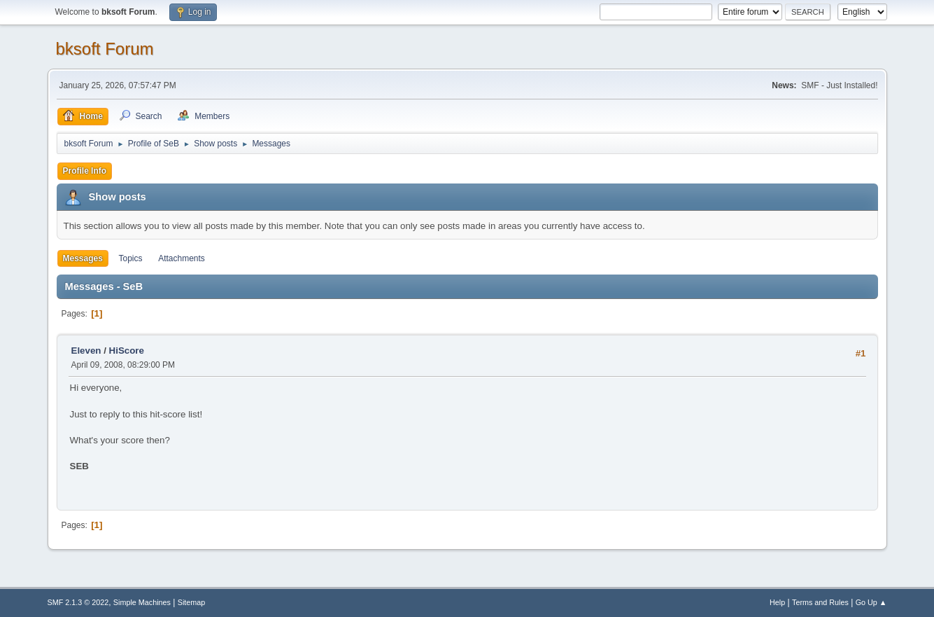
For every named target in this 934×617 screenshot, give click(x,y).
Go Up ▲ (871, 602)
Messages (83, 258)
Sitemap (192, 602)
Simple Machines (142, 602)
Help (777, 602)
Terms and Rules (820, 602)
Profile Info (85, 171)
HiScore (126, 350)
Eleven (86, 350)
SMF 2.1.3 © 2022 (78, 602)
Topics (131, 258)
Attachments (181, 258)
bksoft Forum (105, 48)
